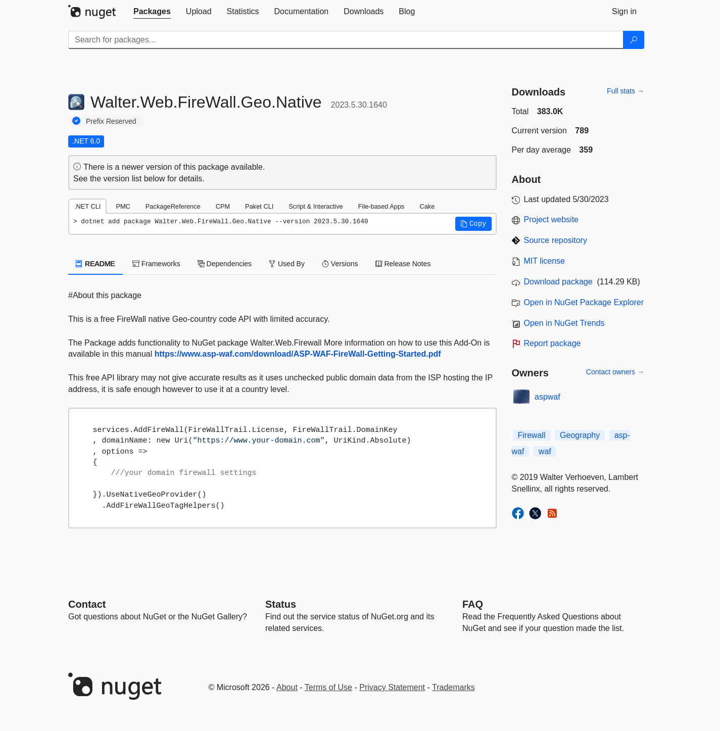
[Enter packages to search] (345, 40)
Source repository (555, 240)
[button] (473, 224)
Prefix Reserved (111, 121)
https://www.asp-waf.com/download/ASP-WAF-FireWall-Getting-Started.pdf (298, 354)
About (287, 687)
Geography (580, 435)
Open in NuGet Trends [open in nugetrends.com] (564, 323)
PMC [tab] (123, 206)
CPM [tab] (223, 206)
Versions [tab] (340, 264)
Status (280, 604)
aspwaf (547, 397)
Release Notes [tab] (403, 264)
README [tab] (95, 264)
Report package (552, 343)
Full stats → (625, 91)
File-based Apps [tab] (381, 206)
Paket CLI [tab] (259, 206)
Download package (558, 281)
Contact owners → (615, 372)
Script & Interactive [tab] (316, 206)
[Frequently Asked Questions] (472, 604)
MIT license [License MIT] (544, 261)
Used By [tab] (287, 264)
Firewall (532, 435)
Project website (551, 219)
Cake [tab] (427, 206)
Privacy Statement (392, 687)
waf (545, 451)
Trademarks (453, 687)
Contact (87, 604)
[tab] (152, 12)
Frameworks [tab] (156, 264)
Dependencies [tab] (225, 264)
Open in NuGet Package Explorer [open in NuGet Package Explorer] (584, 302)
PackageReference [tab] (173, 206)
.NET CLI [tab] (87, 206)
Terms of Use (328, 687)
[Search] (633, 40)
